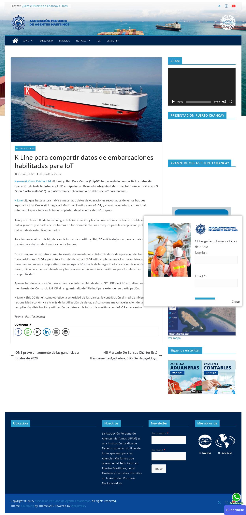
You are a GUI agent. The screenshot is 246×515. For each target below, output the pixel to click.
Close (236, 302)
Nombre (201, 252)
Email (200, 276)
